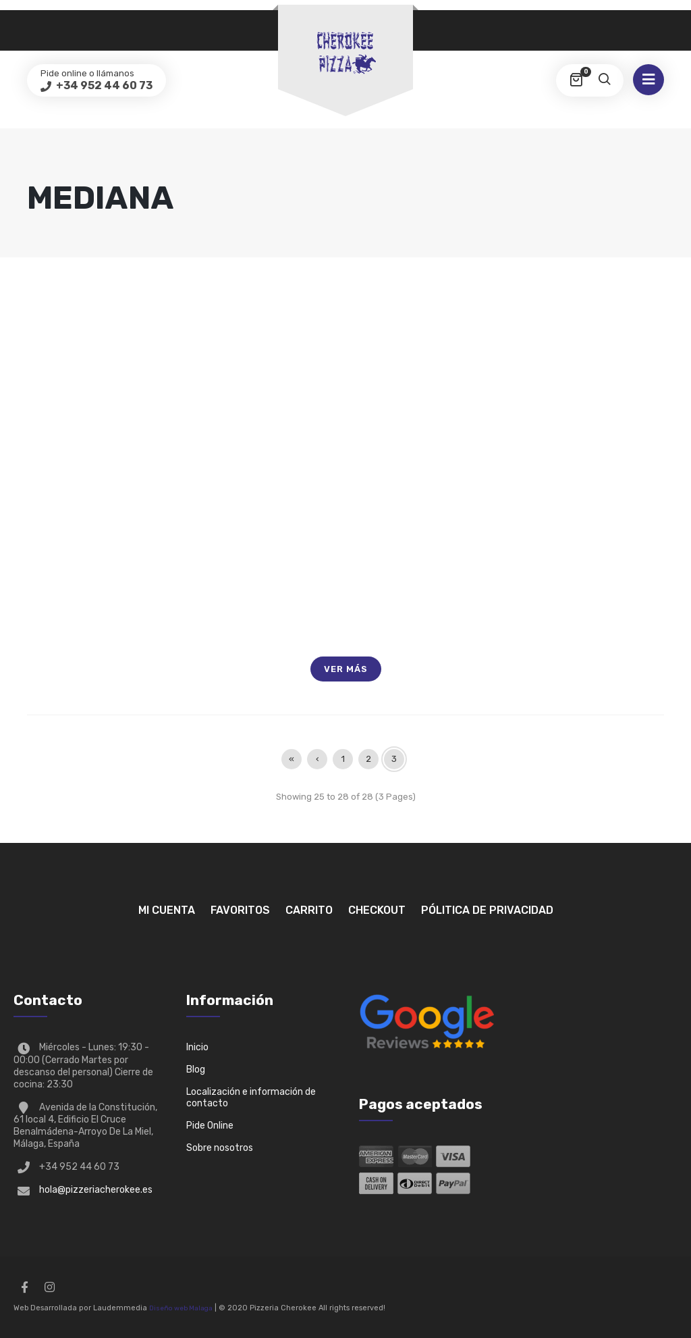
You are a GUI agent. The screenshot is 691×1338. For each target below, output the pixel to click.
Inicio (197, 1047)
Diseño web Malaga (181, 1308)
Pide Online (209, 1125)
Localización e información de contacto (251, 1097)
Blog (195, 1069)
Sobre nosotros (219, 1148)
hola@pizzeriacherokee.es (96, 1189)
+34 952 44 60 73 (103, 85)
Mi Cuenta (166, 910)
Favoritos (240, 910)
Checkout (377, 910)
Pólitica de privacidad (487, 910)
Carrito (309, 910)
